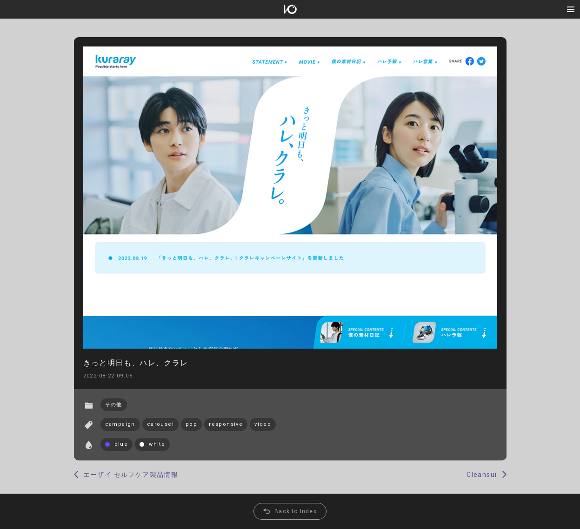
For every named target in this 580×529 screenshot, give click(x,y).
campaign (120, 424)
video (262, 424)
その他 (113, 405)
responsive (226, 424)
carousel (160, 424)
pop (191, 424)
